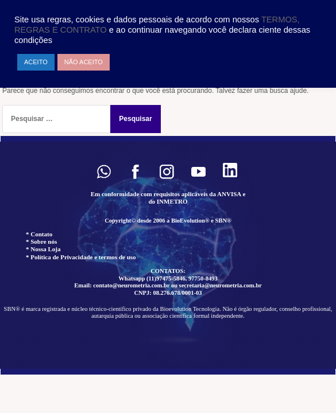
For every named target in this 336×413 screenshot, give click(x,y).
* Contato (39, 234)
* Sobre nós (41, 241)
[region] (168, 255)
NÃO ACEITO (83, 62)
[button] (104, 171)
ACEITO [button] (36, 62)
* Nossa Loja (43, 249)
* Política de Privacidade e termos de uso (81, 257)
